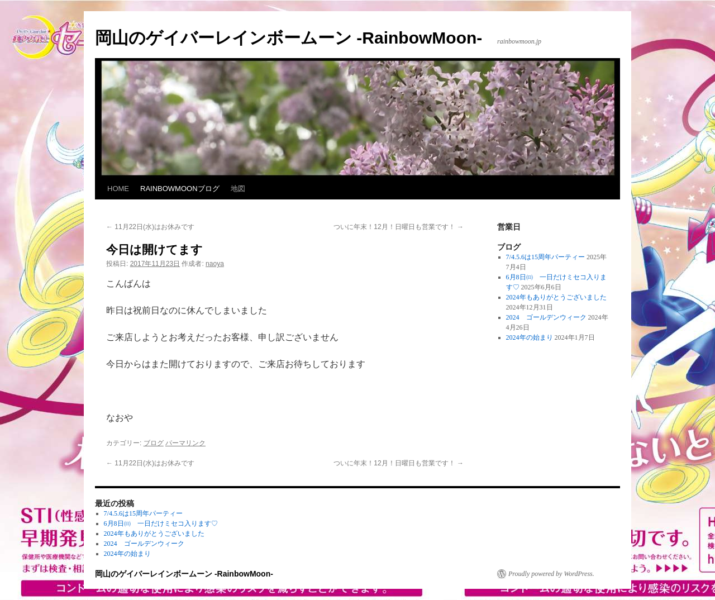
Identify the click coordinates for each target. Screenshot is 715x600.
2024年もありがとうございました (556, 297)
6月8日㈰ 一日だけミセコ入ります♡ (161, 523)
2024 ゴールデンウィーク (546, 317)
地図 (238, 188)
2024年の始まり (529, 337)
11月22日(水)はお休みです (150, 227)
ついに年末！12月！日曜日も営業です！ (398, 227)
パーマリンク (185, 443)
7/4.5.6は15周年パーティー (545, 257)
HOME (118, 188)
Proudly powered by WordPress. (551, 574)
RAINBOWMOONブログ (180, 188)
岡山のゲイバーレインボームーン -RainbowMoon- (288, 37)
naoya (215, 264)
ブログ (154, 443)
